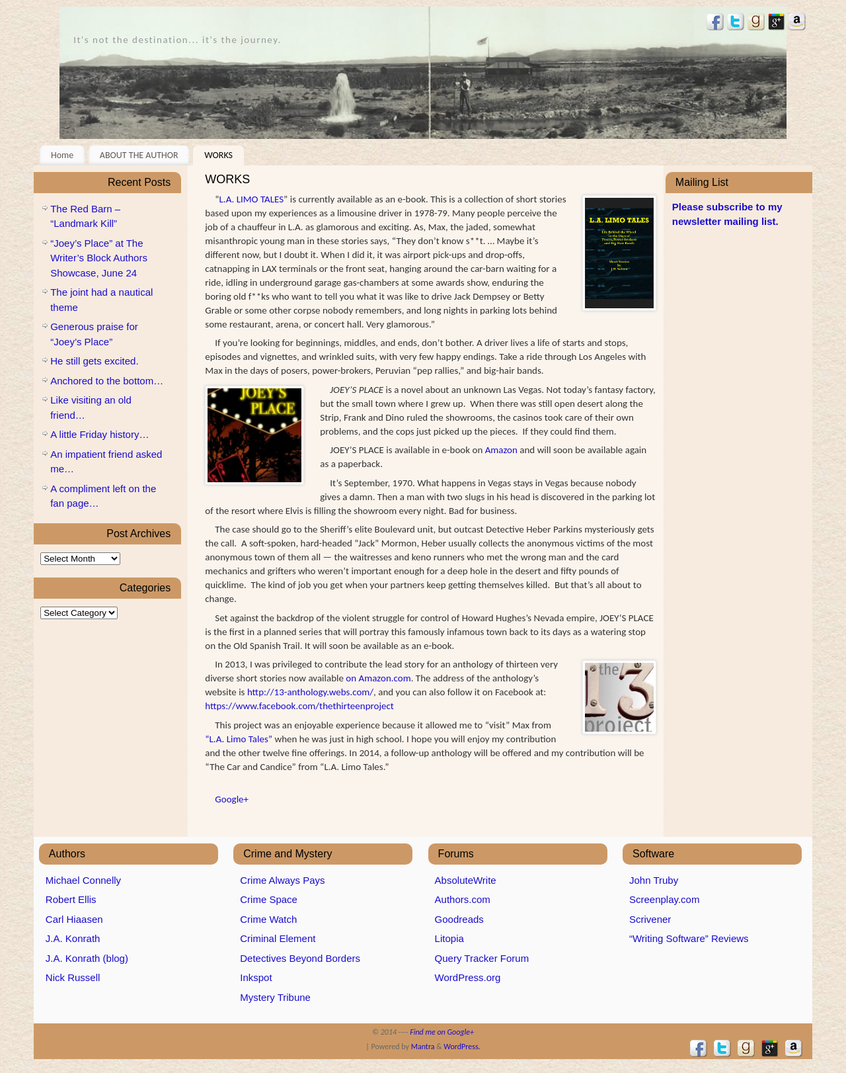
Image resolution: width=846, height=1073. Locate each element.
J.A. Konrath (73, 938)
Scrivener (650, 919)
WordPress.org (468, 977)
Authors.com (462, 899)
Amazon (501, 450)
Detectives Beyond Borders (300, 958)
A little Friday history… (99, 434)
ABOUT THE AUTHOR (139, 155)
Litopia (449, 938)
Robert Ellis (71, 899)
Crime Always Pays (282, 880)
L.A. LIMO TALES (251, 199)
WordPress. (461, 1046)
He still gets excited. (94, 360)
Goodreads (459, 919)
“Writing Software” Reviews (689, 938)
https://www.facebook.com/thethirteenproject (299, 706)
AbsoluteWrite (465, 880)
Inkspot (256, 977)
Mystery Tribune (275, 997)
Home (62, 155)
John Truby (653, 880)
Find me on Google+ (442, 1032)
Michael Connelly (83, 880)
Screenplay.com (664, 899)
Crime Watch (268, 919)
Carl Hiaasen (74, 919)
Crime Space (268, 899)
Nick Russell (73, 977)
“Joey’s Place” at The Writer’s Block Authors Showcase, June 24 (98, 258)
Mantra (423, 1046)
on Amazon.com (378, 678)
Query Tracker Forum (482, 958)
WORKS (218, 155)
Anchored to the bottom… (106, 380)
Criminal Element (277, 938)
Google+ (232, 799)
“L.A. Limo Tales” (238, 739)
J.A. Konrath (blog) (87, 958)
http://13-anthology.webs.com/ (310, 692)
